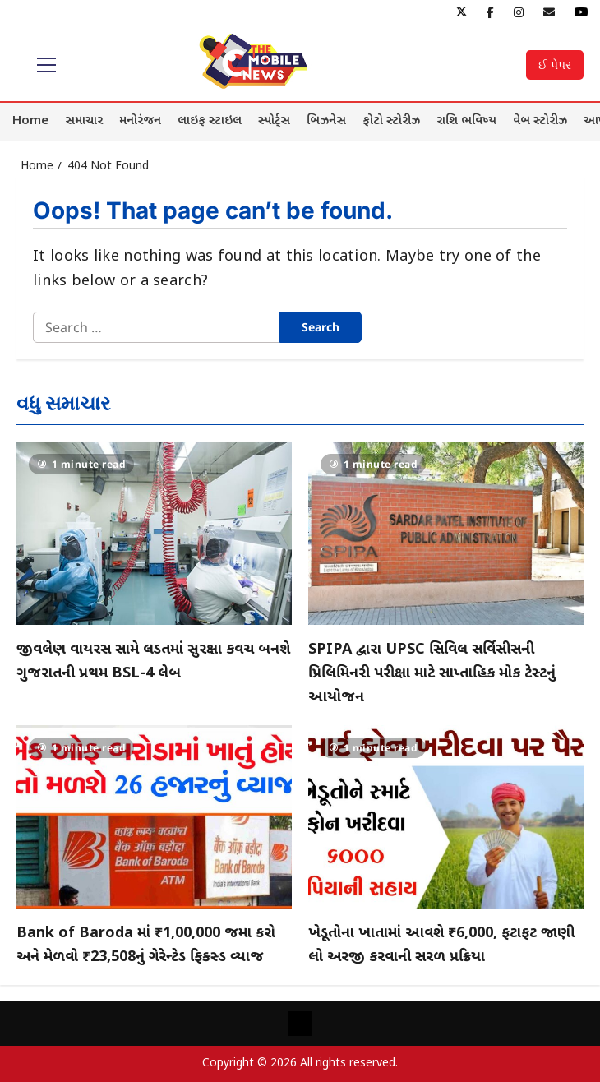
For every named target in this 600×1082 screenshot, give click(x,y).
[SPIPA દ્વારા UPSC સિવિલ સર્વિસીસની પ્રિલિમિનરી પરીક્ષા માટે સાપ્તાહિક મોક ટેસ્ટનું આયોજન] (446, 533)
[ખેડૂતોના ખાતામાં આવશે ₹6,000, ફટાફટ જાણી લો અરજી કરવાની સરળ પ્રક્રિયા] (446, 817)
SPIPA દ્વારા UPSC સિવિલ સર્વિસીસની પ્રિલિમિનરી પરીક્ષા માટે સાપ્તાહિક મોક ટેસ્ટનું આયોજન (432, 673)
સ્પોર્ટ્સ (274, 121)
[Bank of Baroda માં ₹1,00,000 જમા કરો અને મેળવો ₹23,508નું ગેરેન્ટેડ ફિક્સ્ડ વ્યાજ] (154, 817)
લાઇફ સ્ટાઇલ (210, 121)
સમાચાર (84, 121)
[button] (46, 65)
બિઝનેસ (326, 121)
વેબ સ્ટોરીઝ (540, 121)
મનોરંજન (140, 121)
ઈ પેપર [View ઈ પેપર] (554, 65)
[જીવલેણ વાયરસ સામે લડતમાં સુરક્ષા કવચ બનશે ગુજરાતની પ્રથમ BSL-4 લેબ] (154, 533)
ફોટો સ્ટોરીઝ (391, 121)
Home (30, 121)
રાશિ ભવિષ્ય (466, 121)
